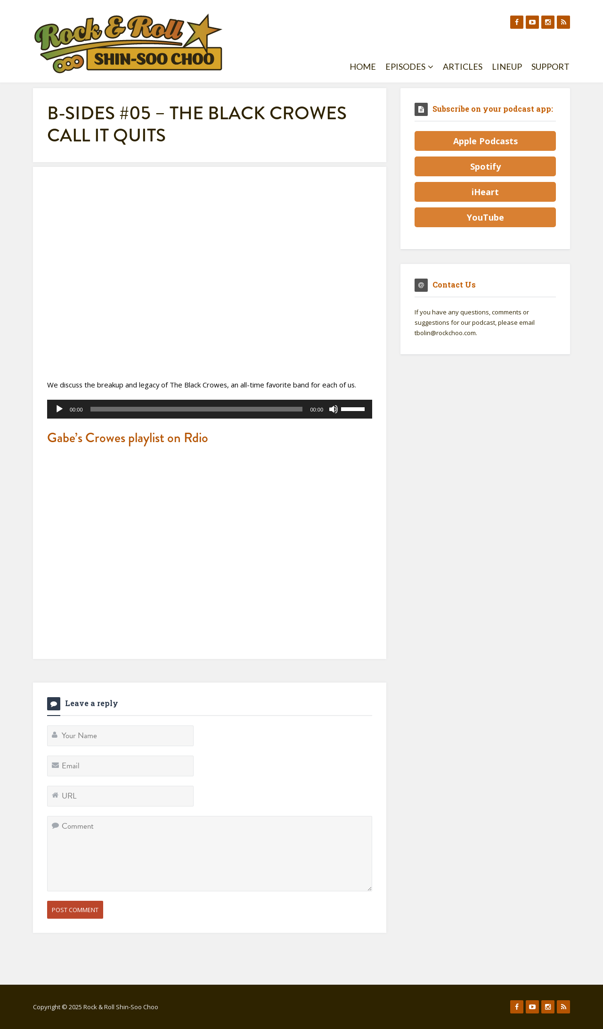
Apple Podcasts (485, 141)
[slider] (196, 409)
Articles (462, 66)
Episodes (409, 66)
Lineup (507, 66)
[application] (209, 409)
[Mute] (333, 409)
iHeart (485, 192)
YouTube (485, 217)
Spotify (485, 166)
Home (363, 66)
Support (550, 66)
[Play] (59, 409)
